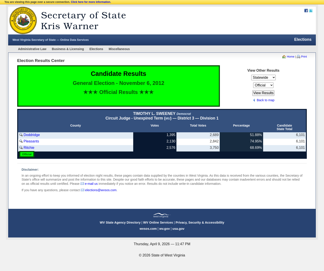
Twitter (311, 10)
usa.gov (178, 228)
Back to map (265, 100)
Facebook (306, 10)
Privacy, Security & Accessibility (200, 222)
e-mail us (91, 183)
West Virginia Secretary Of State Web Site (65, 20)
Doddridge (32, 135)
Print (304, 56)
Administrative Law (32, 49)
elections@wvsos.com (101, 190)
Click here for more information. (91, 2)
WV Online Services (158, 222)
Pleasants (31, 141)
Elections (96, 49)
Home (290, 56)
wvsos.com (148, 228)
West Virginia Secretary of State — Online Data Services (51, 39)
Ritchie (29, 148)
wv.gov (164, 228)
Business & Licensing (68, 49)
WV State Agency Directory (120, 222)
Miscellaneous (119, 49)
